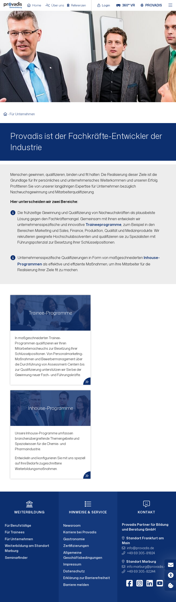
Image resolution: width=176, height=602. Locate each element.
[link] (50, 340)
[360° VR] (126, 5)
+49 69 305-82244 (141, 571)
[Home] (13, 5)
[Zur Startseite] (6, 114)
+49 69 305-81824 (141, 553)
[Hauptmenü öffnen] (170, 5)
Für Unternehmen (22, 114)
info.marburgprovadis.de (147, 566)
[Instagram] (139, 583)
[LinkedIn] (149, 583)
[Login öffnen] (105, 5)
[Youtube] (160, 583)
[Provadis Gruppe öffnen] (151, 5)
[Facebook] (129, 583)
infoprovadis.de (140, 548)
